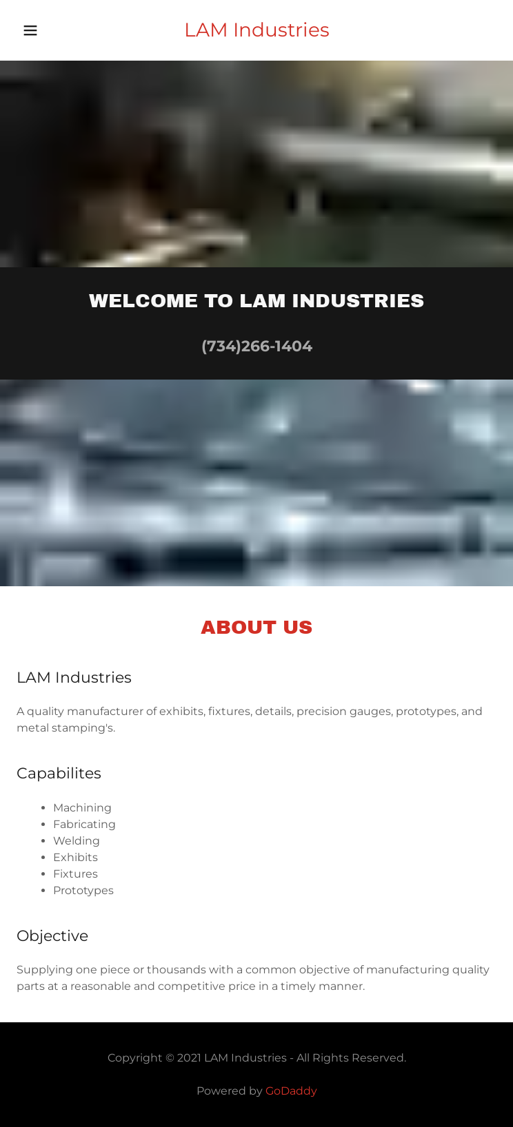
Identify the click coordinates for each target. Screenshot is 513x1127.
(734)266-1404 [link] (256, 346)
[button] (50, 30)
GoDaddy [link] (291, 1090)
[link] (256, 30)
